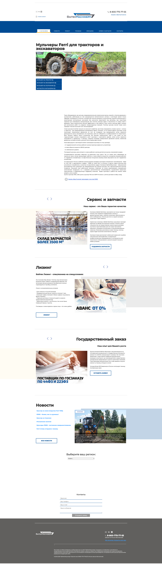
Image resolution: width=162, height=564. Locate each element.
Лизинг (67, 31)
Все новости (46, 441)
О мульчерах (44, 31)
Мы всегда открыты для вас (115, 541)
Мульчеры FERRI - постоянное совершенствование (54, 425)
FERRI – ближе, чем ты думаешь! (48, 414)
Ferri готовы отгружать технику (47, 429)
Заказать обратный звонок (118, 14)
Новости (57, 31)
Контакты (120, 31)
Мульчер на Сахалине (44, 418)
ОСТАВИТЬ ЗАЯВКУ (100, 373)
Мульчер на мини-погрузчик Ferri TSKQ (50, 411)
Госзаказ (78, 31)
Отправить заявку (81, 516)
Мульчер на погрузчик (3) (46, 85)
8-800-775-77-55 (118, 12)
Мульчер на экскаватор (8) (46, 83)
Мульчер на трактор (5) (45, 80)
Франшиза (89, 31)
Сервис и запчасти (105, 31)
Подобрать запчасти (101, 246)
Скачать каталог (42, 16)
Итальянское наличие (44, 421)
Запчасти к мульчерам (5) (46, 88)
